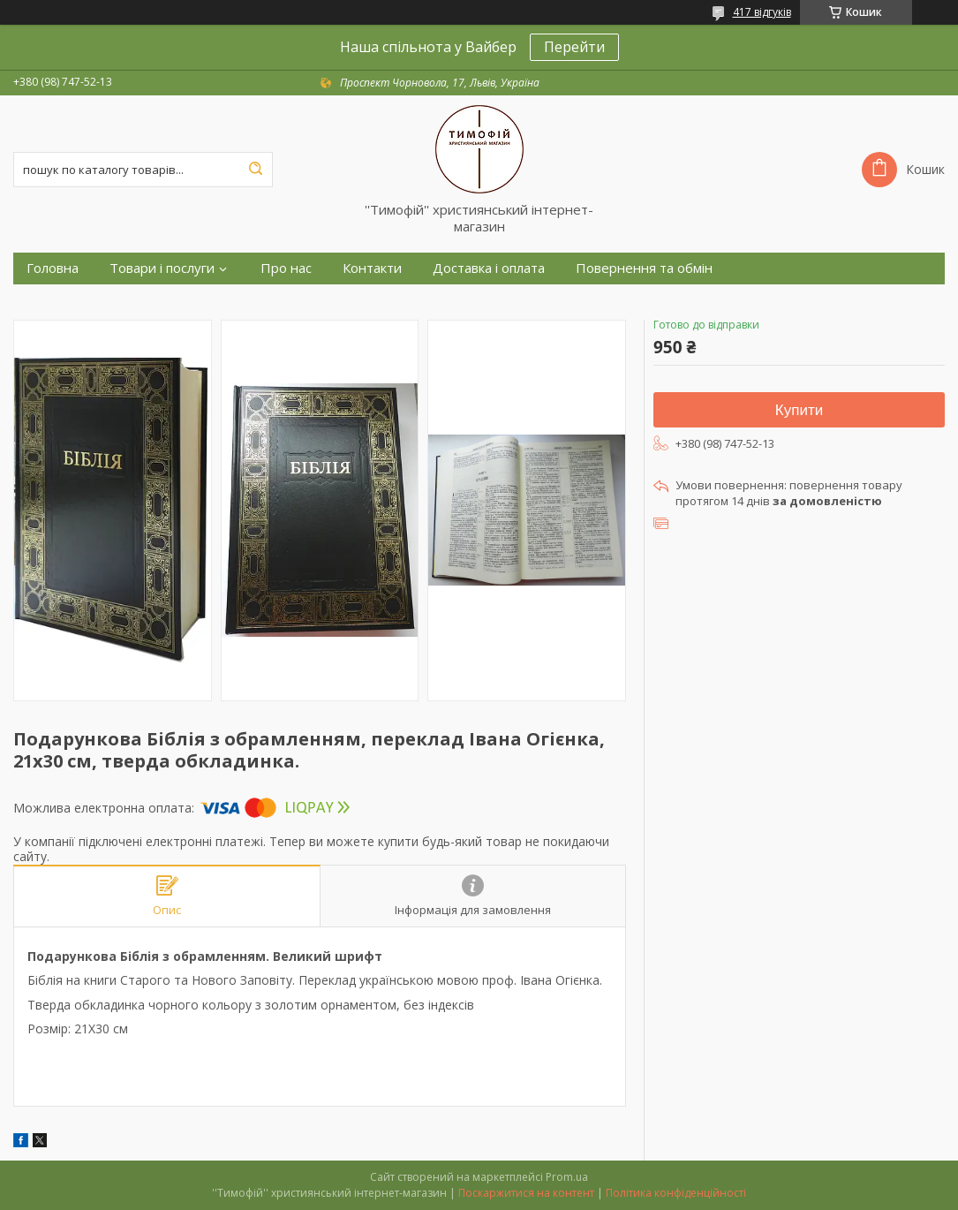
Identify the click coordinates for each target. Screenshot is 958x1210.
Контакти (372, 268)
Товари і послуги (162, 268)
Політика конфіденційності (676, 1192)
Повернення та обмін (644, 268)
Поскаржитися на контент (526, 1192)
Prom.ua (567, 1176)
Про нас (286, 268)
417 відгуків (762, 11)
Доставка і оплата (489, 268)
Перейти (574, 47)
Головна (52, 268)
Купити (799, 410)
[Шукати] (255, 169)
